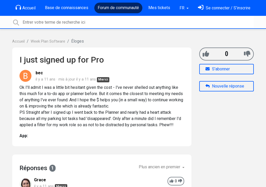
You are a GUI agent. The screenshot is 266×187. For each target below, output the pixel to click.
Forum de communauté (118, 7)
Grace (40, 179)
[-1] (247, 54)
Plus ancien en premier (160, 166)
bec (39, 72)
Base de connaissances (66, 7)
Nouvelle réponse (224, 86)
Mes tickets (159, 7)
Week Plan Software (48, 41)
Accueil (26, 7)
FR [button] (182, 7)
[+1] (206, 54)
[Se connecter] (224, 8)
